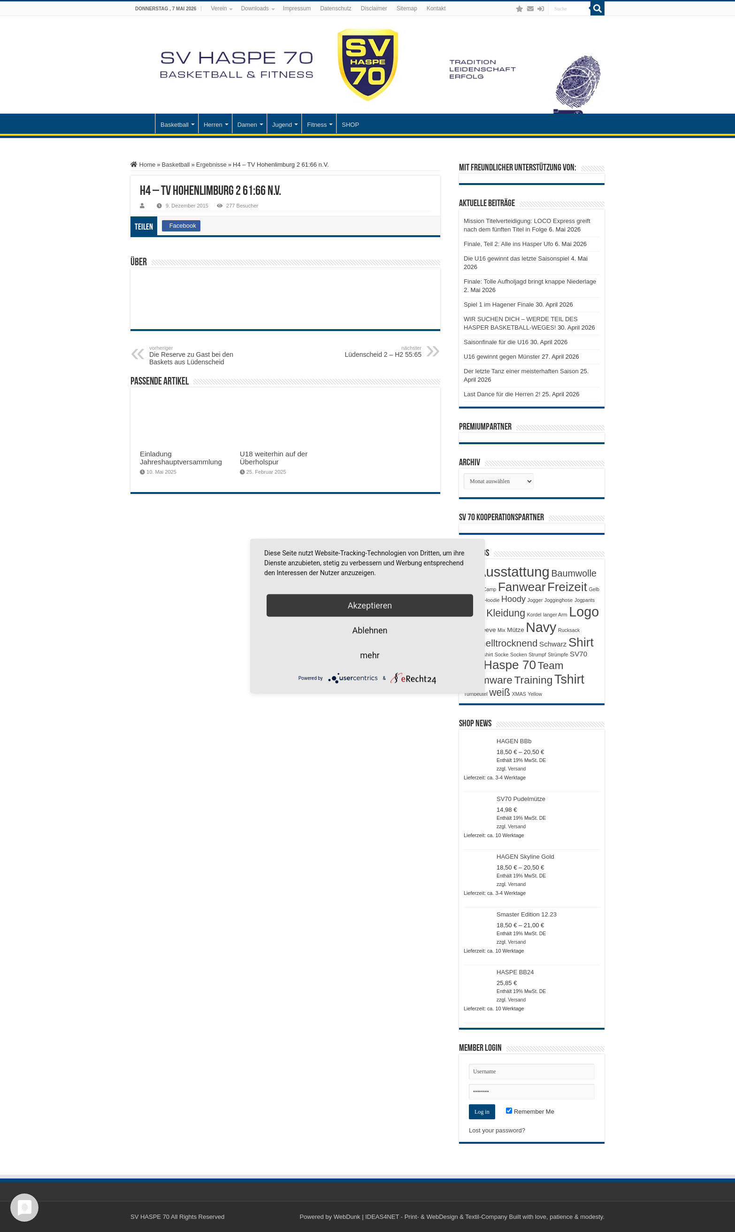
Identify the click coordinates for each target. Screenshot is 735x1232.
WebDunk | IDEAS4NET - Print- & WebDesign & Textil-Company (420, 1216)
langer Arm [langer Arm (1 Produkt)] (555, 614)
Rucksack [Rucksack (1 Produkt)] (569, 630)
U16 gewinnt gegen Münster (502, 356)
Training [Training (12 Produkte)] (533, 680)
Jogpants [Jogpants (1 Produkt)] (584, 600)
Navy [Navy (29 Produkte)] (541, 627)
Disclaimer (374, 8)
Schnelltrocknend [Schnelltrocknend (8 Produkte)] (500, 643)
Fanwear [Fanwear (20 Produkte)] (522, 587)
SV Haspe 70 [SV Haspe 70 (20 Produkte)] (500, 665)
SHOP (350, 124)
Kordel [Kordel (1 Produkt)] (534, 614)
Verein (219, 8)
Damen (247, 124)
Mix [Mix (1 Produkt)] (501, 630)
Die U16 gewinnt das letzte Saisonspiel (516, 258)
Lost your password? (497, 1130)
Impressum (297, 8)
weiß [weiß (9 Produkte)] (499, 692)
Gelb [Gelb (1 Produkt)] (594, 589)
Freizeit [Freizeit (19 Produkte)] (567, 586)
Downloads (254, 8)
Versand (517, 768)
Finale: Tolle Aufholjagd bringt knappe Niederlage (530, 281)
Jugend (282, 124)
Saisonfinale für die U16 (496, 342)
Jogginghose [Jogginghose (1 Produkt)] (558, 600)
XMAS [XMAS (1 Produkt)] (519, 694)
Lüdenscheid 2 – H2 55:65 (373, 351)
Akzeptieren (370, 605)
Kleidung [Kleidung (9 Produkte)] (505, 613)
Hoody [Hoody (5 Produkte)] (513, 599)
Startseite (142, 123)
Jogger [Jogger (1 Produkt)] (535, 600)
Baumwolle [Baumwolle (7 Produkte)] (574, 573)
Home (142, 164)
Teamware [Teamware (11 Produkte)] (488, 680)
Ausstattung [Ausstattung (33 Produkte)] (513, 571)
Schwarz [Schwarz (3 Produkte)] (553, 644)
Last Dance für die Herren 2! (502, 394)
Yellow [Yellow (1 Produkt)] (535, 694)
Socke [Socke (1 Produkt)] (502, 654)
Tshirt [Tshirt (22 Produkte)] (569, 679)
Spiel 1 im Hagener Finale (499, 304)
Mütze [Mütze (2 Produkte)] (515, 629)
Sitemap (407, 8)
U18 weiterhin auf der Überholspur (274, 458)
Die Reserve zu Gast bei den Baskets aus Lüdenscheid (197, 355)
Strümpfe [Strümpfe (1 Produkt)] (558, 654)
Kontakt (436, 8)
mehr (369, 655)
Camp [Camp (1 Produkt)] (489, 589)
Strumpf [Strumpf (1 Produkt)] (537, 654)
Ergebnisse (211, 164)
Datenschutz (336, 8)
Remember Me (530, 1111)
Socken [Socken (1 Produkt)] (518, 654)
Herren (213, 124)
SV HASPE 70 (149, 1216)
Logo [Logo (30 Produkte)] (584, 611)
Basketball (175, 124)
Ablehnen (369, 630)
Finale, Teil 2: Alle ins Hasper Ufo (508, 243)
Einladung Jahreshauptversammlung (181, 458)
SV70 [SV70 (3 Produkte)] (578, 654)
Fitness (317, 124)
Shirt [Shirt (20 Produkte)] (581, 642)
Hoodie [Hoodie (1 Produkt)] (492, 600)
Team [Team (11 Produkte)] (551, 665)
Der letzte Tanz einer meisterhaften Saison (521, 371)
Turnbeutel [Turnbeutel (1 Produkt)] (476, 694)
